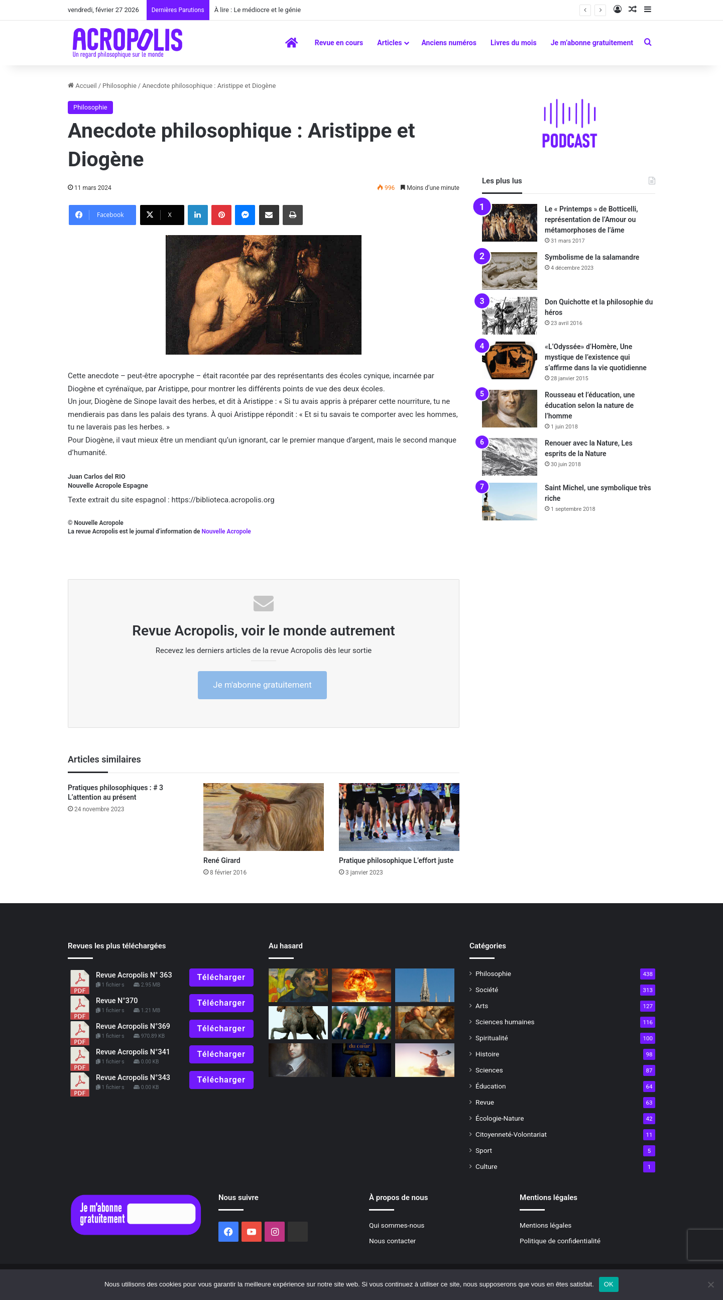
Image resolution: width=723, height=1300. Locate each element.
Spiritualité (491, 1038)
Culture (486, 1166)
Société (486, 990)
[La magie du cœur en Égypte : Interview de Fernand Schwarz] (361, 1060)
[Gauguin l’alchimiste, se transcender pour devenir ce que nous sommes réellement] (298, 985)
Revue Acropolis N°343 (133, 1077)
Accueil (82, 85)
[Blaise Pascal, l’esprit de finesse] (298, 1060)
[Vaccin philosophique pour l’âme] (424, 1023)
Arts (481, 1006)
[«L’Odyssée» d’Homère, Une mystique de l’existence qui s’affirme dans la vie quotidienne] (509, 360)
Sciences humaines (505, 1022)
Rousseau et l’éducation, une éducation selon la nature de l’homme (590, 405)
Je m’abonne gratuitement (592, 43)
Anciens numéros (448, 43)
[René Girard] (263, 817)
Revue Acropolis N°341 (133, 1052)
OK (609, 1284)
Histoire (487, 1054)
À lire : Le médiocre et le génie (257, 10)
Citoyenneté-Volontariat (511, 1134)
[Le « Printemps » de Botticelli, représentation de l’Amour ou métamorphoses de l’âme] (509, 223)
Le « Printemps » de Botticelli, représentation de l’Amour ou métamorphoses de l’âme (591, 219)
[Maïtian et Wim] (424, 1060)
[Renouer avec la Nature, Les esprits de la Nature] (509, 457)
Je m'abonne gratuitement (262, 685)
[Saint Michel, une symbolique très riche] (509, 501)
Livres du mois (514, 43)
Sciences (489, 1070)
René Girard (221, 860)
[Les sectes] (361, 1023)
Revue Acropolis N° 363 (134, 975)
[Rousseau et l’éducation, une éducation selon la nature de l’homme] (509, 408)
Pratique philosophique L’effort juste (396, 860)
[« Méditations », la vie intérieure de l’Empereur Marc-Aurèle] (298, 1023)
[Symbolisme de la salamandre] (509, 271)
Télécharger (221, 977)
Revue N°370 (117, 1001)
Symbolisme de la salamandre (592, 257)
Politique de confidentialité (560, 1241)
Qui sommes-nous (396, 1225)
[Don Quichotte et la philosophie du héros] (509, 316)
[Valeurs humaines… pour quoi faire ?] (361, 985)
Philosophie (119, 85)
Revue (484, 1102)
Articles (389, 43)
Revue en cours (339, 43)
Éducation (490, 1086)
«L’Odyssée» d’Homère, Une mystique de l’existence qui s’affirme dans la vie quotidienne (596, 357)
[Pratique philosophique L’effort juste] (399, 817)
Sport (483, 1150)
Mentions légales (545, 1225)
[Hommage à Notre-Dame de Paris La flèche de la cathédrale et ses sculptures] (424, 985)
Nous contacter (392, 1241)
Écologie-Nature (499, 1118)
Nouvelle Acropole (226, 531)
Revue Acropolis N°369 (133, 1026)
